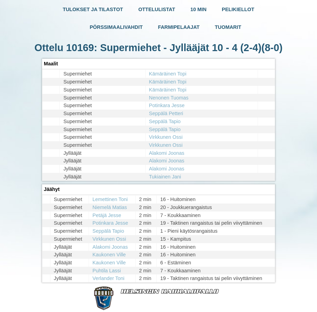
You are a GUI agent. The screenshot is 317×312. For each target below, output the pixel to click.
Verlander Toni (108, 278)
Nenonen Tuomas (169, 98)
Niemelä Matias (109, 207)
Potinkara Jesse (167, 105)
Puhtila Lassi (106, 270)
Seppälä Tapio (165, 121)
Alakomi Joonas (167, 153)
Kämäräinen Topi (168, 74)
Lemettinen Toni (110, 199)
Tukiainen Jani (165, 176)
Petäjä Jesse (106, 215)
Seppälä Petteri (166, 113)
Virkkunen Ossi (166, 137)
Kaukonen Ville (109, 254)
